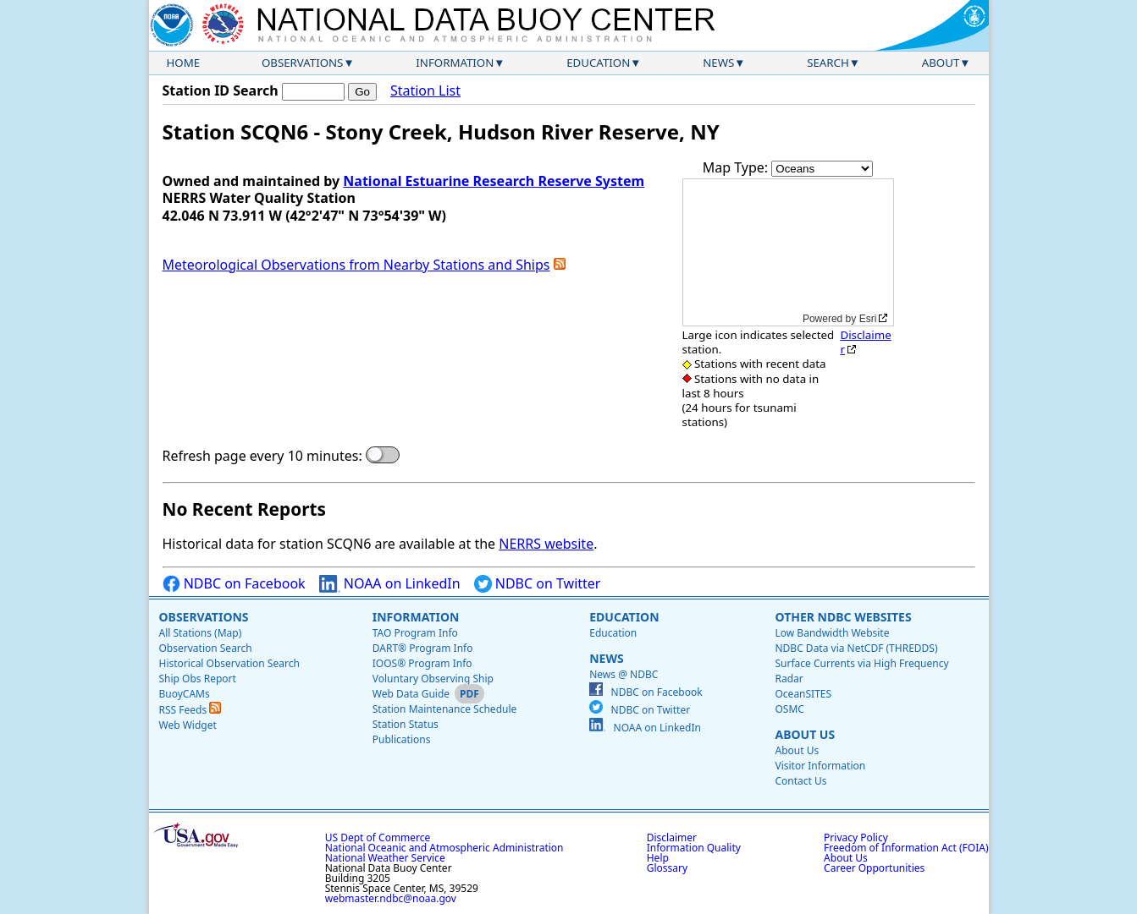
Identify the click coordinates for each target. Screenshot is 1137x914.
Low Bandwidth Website (832, 633)
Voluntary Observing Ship (433, 678)
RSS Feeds (190, 710)
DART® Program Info (423, 648)
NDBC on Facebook (234, 584)
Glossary (667, 868)
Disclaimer (865, 342)
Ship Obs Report (197, 678)
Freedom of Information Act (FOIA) (906, 847)
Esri (868, 319)
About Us (805, 734)
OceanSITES (803, 694)
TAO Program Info (415, 633)
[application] (788, 252)
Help (658, 858)
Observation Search (205, 648)
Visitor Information (820, 765)
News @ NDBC (623, 674)
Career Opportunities (874, 868)
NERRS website (546, 543)
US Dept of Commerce (378, 837)
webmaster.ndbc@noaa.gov (390, 898)
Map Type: (737, 167)
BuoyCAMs (184, 694)
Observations (302, 62)
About (941, 62)
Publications (402, 739)
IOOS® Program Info (422, 663)
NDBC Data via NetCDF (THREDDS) (856, 648)
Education (598, 62)
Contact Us (800, 781)
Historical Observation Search (229, 663)
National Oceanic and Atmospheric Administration (444, 847)
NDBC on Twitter (537, 584)
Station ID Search (221, 90)
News (718, 62)
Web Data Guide (411, 694)
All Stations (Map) (200, 633)
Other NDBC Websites (843, 617)
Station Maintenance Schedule (445, 709)
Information (455, 62)
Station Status (406, 724)
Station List (425, 91)
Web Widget (188, 725)
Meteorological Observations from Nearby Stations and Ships (356, 264)
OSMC (789, 709)
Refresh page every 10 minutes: (262, 456)
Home (184, 62)
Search (828, 62)
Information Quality (694, 847)
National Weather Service (385, 858)
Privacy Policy (856, 837)
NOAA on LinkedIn (390, 584)
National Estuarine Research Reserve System (493, 181)
